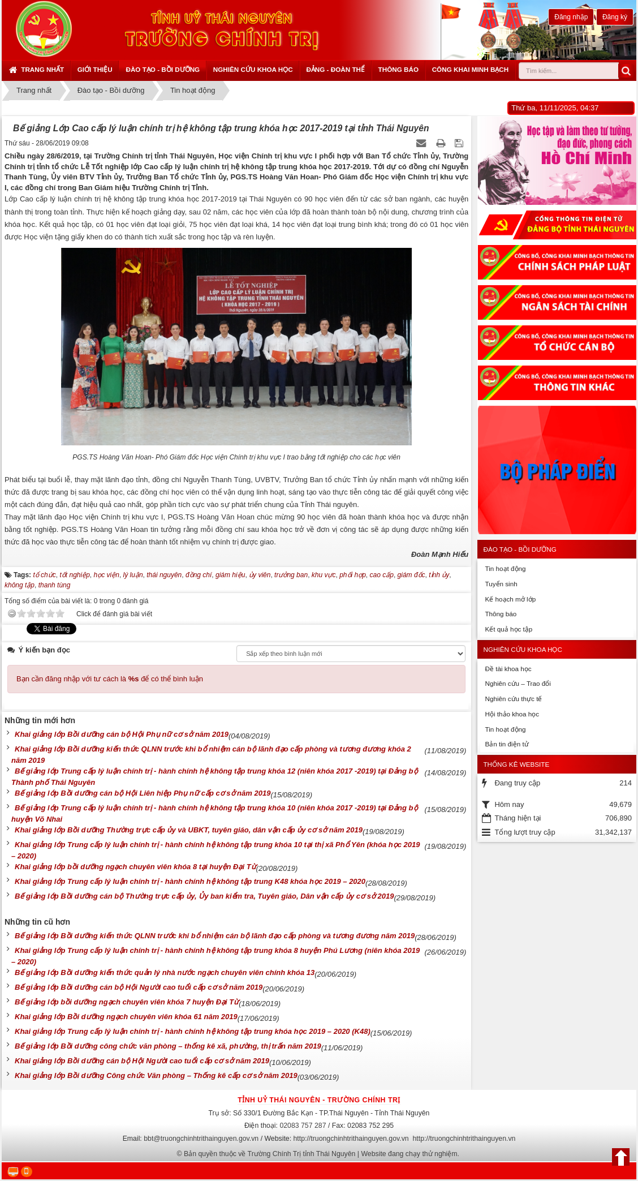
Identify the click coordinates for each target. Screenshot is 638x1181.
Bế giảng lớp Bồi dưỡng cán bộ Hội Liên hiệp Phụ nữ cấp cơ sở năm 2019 (142, 793)
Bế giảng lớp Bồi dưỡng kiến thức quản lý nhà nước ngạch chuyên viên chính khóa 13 (164, 972)
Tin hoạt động (505, 568)
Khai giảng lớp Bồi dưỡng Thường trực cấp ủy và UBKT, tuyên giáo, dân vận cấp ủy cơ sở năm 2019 (189, 830)
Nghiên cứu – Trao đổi (517, 683)
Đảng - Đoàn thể (335, 69)
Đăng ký (614, 17)
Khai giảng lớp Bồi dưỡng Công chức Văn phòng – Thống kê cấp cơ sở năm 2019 (156, 1075)
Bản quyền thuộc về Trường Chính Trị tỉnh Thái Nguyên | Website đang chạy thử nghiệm (321, 1154)
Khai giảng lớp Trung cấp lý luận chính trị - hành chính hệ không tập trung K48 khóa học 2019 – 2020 (190, 881)
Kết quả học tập (508, 629)
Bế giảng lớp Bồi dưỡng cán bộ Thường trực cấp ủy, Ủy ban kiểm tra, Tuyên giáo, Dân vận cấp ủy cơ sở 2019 (204, 896)
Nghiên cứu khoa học (253, 69)
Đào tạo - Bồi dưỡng (163, 69)
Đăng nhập (571, 17)
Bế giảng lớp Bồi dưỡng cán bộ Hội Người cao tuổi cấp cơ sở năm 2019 (138, 987)
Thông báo (398, 69)
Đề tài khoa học (508, 668)
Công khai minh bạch (470, 69)
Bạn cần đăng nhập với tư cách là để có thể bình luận (109, 679)
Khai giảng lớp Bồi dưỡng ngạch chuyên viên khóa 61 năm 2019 (126, 1016)
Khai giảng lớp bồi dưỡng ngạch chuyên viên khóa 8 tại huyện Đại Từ (135, 866)
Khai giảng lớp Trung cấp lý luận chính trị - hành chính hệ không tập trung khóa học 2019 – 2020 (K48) (192, 1031)
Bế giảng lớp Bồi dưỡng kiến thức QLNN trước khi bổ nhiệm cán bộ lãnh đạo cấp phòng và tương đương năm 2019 (215, 935)
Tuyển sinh (501, 583)
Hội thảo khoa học (512, 714)
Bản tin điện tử (506, 744)
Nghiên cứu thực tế (513, 698)
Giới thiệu (95, 69)
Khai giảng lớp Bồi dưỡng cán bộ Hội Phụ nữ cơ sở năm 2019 (122, 734)
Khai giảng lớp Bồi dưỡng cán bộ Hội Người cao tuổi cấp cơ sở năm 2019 (142, 1061)
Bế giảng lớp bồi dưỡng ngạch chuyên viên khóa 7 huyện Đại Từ (127, 1002)
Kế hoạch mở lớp (510, 599)
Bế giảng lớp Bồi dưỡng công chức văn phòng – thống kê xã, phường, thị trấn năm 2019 (168, 1046)
